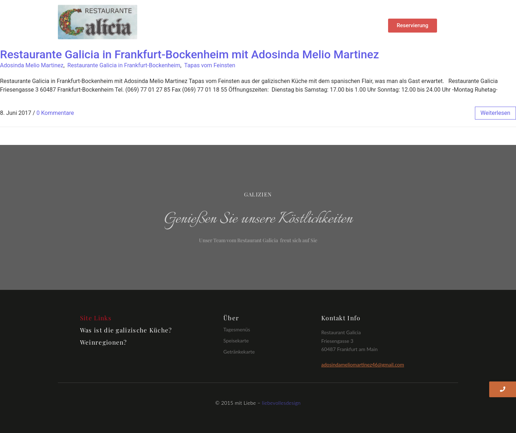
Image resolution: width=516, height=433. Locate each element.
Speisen (255, 20)
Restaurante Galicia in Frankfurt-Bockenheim (124, 65)
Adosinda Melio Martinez (31, 65)
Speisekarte (236, 340)
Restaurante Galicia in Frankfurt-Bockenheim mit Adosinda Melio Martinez (189, 54)
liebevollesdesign (281, 403)
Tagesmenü (215, 20)
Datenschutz (335, 20)
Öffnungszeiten (287, 30)
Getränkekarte (239, 352)
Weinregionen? (103, 342)
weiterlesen (495, 113)
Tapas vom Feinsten (209, 65)
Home (177, 20)
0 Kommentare (55, 113)
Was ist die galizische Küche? (126, 330)
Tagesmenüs (236, 329)
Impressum (239, 30)
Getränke (292, 20)
